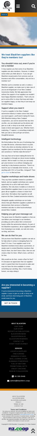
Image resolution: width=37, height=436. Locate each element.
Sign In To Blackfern (18, 371)
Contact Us (18, 341)
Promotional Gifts (18, 366)
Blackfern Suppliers (18, 400)
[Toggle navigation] (18, 6)
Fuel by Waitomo (18, 364)
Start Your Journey (18, 344)
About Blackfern (18, 396)
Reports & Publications (18, 331)
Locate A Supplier (18, 351)
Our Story (18, 329)
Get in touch (10, 303)
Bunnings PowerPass (18, 361)
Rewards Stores (18, 356)
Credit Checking (18, 369)
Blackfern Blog (18, 336)
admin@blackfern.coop (20, 381)
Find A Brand (18, 354)
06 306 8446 (20, 376)
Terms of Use (18, 404)
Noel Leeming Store (18, 359)
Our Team (18, 326)
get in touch (5, 172)
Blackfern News (18, 334)
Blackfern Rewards (18, 339)
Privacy (18, 402)
